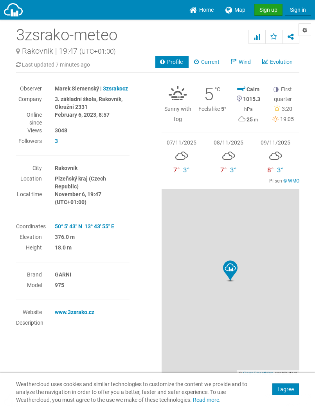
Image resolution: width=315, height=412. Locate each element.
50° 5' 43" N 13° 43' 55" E (84, 226)
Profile (172, 62)
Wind (241, 62)
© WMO (291, 181)
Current (207, 62)
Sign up (268, 10)
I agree (285, 389)
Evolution (278, 62)
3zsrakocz (115, 88)
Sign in (298, 10)
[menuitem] (202, 10)
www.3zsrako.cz (74, 312)
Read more (206, 400)
